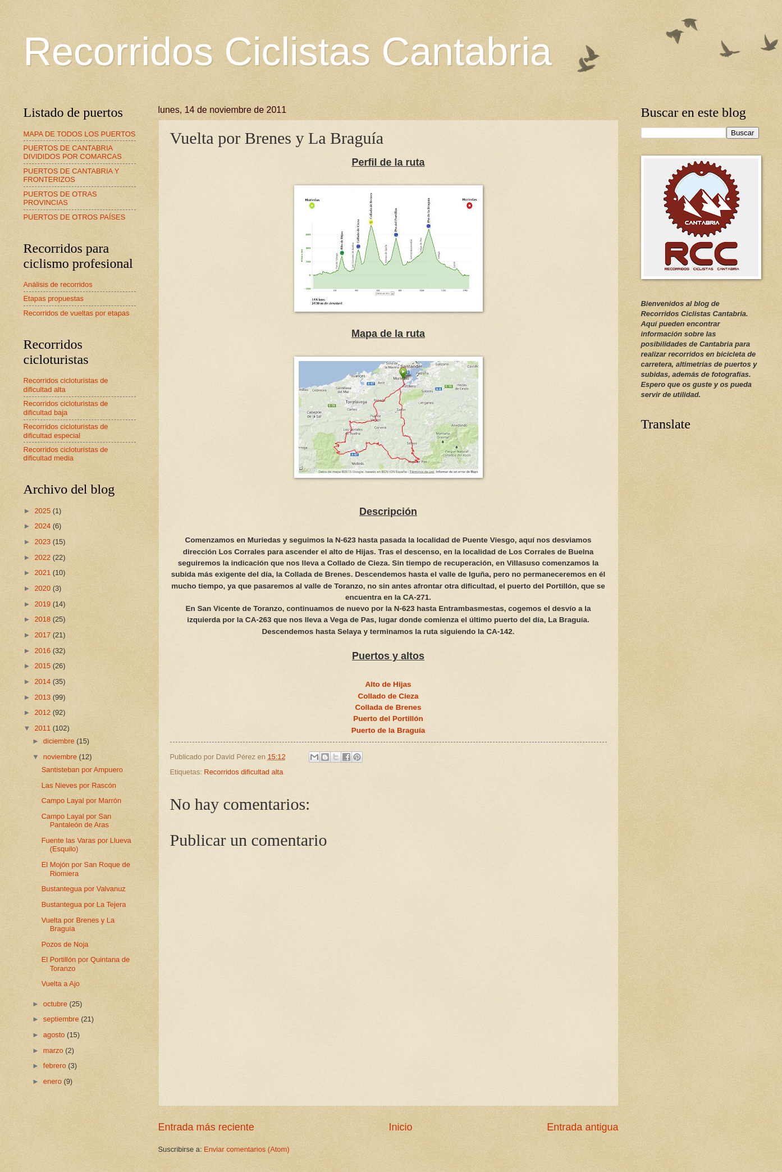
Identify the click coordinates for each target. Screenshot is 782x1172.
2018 (43, 619)
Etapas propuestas (54, 298)
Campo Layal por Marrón (81, 800)
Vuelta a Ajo (61, 983)
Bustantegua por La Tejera (84, 904)
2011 (43, 728)
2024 (43, 526)
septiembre (62, 1019)
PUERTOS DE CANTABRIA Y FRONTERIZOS (72, 175)
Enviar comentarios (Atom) (246, 1149)
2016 (43, 650)
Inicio (400, 1127)
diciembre (59, 741)
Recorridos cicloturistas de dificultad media (66, 453)
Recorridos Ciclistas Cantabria (288, 52)
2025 (43, 511)
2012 (43, 712)
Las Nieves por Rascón (79, 785)
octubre (56, 1004)
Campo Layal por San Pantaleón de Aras (77, 820)
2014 (43, 681)
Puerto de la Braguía (388, 730)
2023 (43, 541)
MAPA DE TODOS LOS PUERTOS (80, 134)
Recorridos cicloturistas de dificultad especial (66, 430)
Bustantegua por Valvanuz (84, 888)
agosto (55, 1034)
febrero (55, 1065)
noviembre (61, 757)
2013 (43, 697)
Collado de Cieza (388, 696)
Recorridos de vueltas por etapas (77, 313)
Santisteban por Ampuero (82, 769)
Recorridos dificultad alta (243, 772)
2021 (43, 572)
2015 (43, 666)
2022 (43, 557)
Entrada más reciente (206, 1127)
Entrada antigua (582, 1127)
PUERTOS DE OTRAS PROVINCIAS (60, 198)
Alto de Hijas (388, 684)
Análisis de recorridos (58, 284)
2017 (43, 635)
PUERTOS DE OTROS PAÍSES (75, 217)
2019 (43, 604)
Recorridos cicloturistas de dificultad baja (66, 407)
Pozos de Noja (65, 944)
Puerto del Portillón (388, 718)
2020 (43, 588)
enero (53, 1081)
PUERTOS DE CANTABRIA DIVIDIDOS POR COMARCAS (73, 152)
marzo (54, 1050)
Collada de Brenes (388, 707)
